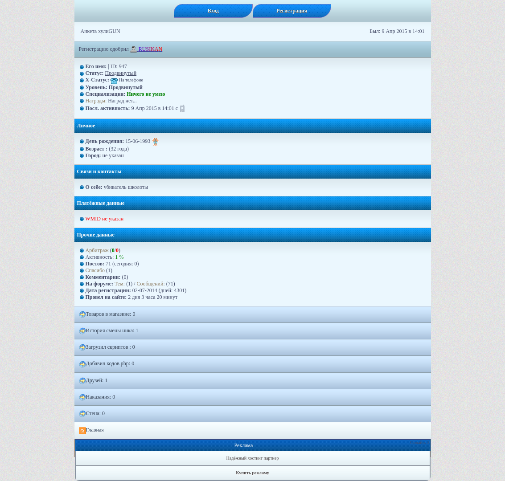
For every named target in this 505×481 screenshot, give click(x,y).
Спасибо (95, 270)
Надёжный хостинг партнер (252, 458)
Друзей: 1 (93, 380)
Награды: (96, 101)
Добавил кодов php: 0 (107, 363)
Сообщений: (151, 284)
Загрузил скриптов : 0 (107, 347)
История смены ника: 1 (109, 330)
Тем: (120, 284)
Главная (91, 430)
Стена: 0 (92, 413)
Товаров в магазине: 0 (107, 314)
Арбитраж (97, 250)
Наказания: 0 (97, 397)
